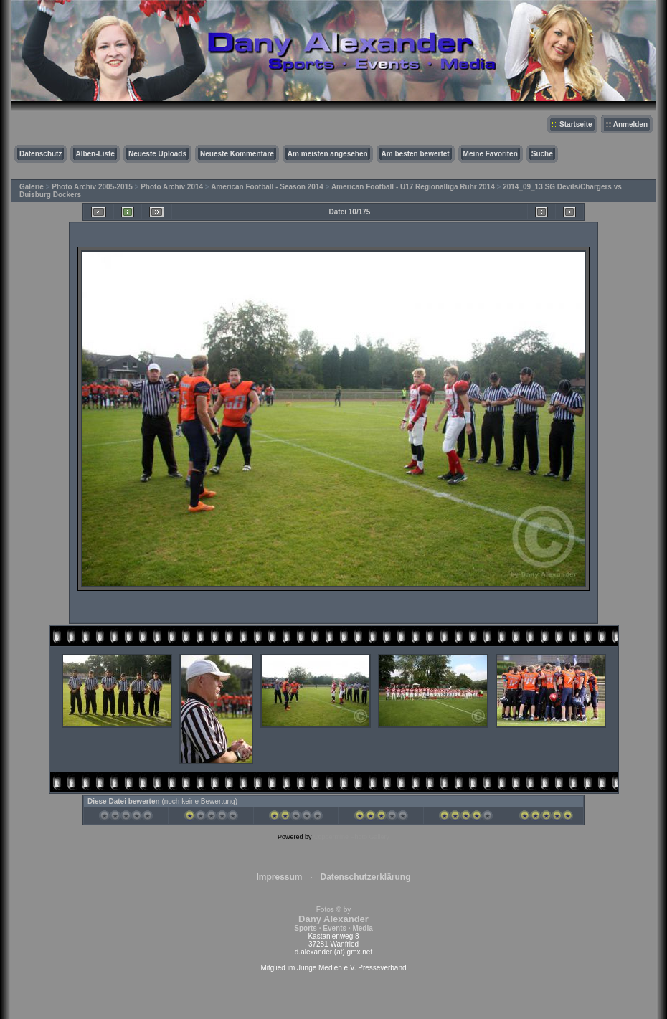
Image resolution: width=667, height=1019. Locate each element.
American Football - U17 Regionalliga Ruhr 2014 (413, 187)
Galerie (31, 187)
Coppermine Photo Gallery (351, 836)
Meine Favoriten (490, 154)
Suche (542, 154)
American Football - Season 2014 (267, 187)
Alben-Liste (94, 154)
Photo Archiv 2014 (172, 187)
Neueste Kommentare (237, 154)
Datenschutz (40, 154)
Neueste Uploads (157, 154)
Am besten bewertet (416, 154)
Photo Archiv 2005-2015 (92, 187)
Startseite (575, 124)
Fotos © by (333, 919)
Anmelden (630, 124)
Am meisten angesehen (328, 154)
